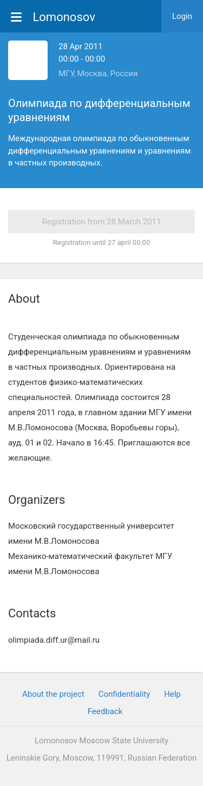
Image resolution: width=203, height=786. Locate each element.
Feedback (105, 711)
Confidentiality (124, 694)
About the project (53, 694)
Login (182, 16)
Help (172, 694)
